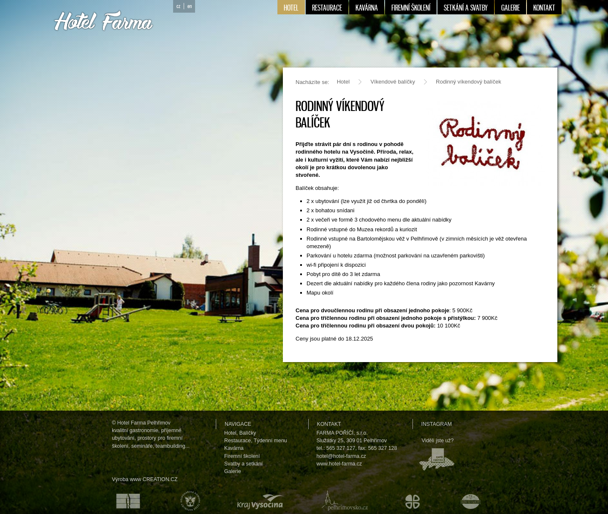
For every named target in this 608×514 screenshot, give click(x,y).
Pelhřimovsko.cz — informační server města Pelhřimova (343, 500)
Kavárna (234, 448)
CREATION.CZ (160, 479)
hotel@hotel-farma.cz (341, 456)
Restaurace (237, 441)
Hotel (343, 81)
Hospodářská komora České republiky (188, 500)
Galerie (232, 471)
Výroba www (126, 479)
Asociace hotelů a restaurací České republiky (123, 500)
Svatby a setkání (243, 464)
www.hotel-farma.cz (339, 464)
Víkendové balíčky (392, 81)
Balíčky (247, 433)
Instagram (436, 424)
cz (178, 6)
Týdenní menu (270, 441)
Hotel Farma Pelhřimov (144, 423)
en (189, 6)
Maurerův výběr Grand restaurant (472, 500)
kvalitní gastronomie (135, 430)
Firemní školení (242, 456)
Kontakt (329, 424)
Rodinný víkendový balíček (468, 81)
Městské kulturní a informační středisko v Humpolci (413, 500)
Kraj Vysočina (259, 500)
